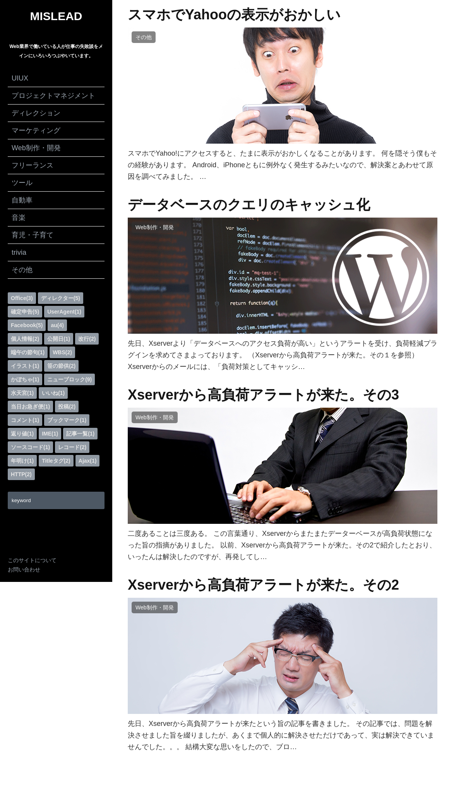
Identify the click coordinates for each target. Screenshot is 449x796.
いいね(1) (53, 393)
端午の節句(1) (28, 352)
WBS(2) (62, 352)
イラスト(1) (25, 366)
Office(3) (22, 298)
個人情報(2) (25, 339)
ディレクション (36, 113)
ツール (22, 183)
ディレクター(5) (60, 298)
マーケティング (36, 130)
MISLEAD (56, 16)
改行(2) (87, 339)
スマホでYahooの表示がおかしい (234, 15)
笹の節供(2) (61, 366)
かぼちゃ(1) (25, 379)
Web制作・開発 (36, 148)
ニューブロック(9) (69, 379)
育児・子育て (32, 235)
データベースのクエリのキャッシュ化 (249, 205)
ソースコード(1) (30, 447)
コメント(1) (25, 420)
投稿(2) (66, 406)
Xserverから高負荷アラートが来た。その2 (263, 585)
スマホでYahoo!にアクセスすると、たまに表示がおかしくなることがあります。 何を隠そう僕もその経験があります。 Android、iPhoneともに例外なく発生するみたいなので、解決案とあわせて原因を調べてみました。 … (282, 164)
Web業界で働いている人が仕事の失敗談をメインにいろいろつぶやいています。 (56, 51)
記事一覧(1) (80, 434)
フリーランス (32, 165)
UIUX (20, 78)
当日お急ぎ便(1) (30, 406)
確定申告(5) (25, 312)
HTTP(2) (21, 474)
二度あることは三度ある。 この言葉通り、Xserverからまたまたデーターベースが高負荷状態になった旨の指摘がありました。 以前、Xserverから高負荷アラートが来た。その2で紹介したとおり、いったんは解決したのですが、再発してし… (282, 545)
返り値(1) (22, 434)
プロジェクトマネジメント (53, 96)
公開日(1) (58, 339)
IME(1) (50, 434)
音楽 (19, 217)
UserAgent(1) (64, 312)
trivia (19, 252)
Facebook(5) (27, 325)
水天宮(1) (22, 393)
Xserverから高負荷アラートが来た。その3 (263, 395)
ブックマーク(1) (66, 420)
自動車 (22, 200)
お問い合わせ (24, 569)
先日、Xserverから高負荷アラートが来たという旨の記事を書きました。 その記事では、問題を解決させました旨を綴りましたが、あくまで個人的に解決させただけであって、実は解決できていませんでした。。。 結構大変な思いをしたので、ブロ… (281, 735)
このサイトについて (32, 560)
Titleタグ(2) (56, 461)
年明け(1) (22, 461)
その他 (22, 270)
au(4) (57, 325)
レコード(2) (72, 447)
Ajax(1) (88, 461)
